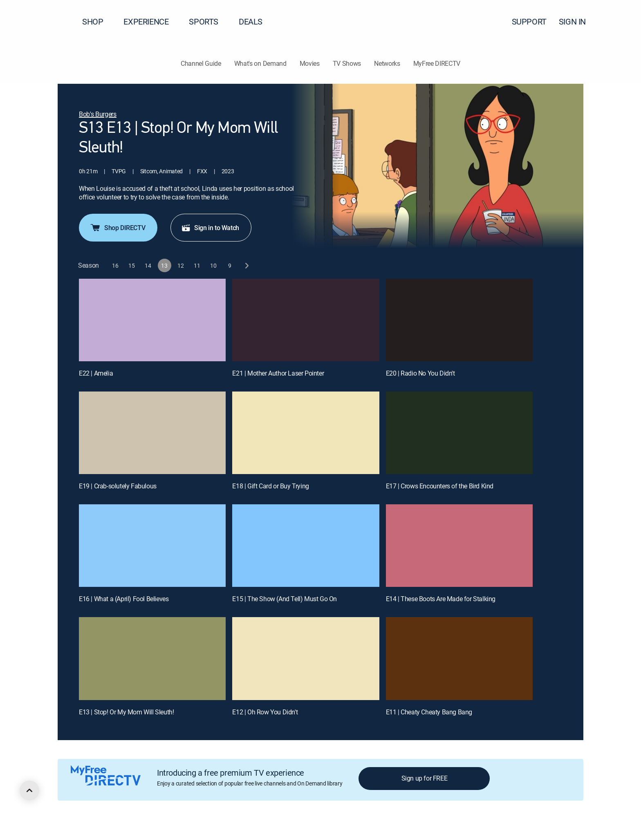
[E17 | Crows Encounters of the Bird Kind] (459, 433)
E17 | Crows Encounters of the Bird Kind (439, 485)
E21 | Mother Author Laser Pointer (278, 373)
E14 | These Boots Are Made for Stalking (440, 598)
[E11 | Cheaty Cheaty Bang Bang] (459, 658)
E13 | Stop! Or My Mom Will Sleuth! (126, 711)
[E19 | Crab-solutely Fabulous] (152, 433)
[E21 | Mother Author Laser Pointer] (305, 320)
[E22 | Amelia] (152, 320)
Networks (387, 63)
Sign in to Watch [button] (210, 228)
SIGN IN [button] (577, 21)
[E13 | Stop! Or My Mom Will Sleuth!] (152, 658)
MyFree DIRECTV (437, 63)
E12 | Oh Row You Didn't (265, 711)
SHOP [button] (97, 21)
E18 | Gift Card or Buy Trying (270, 485)
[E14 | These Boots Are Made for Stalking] (459, 545)
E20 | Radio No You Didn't (420, 373)
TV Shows (347, 63)
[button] (620, 22)
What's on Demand (260, 63)
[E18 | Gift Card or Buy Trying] (305, 433)
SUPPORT (529, 21)
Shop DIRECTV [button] (117, 227)
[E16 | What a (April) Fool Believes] (152, 545)
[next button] (246, 265)
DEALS (250, 21)
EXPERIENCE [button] (150, 21)
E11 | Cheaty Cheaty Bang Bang (429, 711)
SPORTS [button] (208, 21)
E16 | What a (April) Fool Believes (123, 598)
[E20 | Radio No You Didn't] (459, 320)
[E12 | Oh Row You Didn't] (305, 658)
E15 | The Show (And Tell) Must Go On (284, 598)
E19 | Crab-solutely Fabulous (118, 485)
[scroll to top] (29, 790)
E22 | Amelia (96, 373)
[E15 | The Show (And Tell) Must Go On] (305, 545)
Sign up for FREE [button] (424, 778)
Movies (310, 63)
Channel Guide (201, 63)
